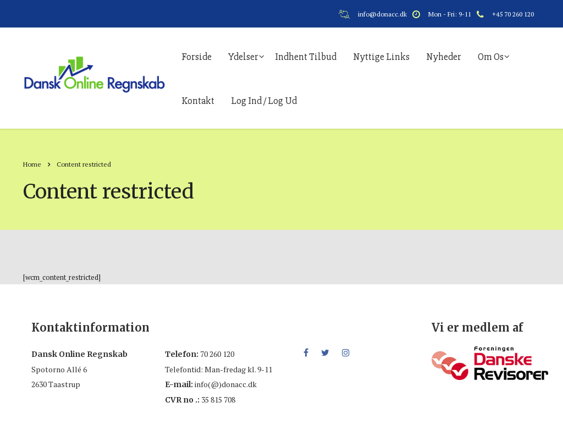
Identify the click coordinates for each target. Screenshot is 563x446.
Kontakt (197, 101)
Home (32, 164)
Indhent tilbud (305, 57)
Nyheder (443, 57)
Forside (196, 57)
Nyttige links (381, 57)
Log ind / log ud (264, 101)
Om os (491, 57)
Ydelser (243, 57)
